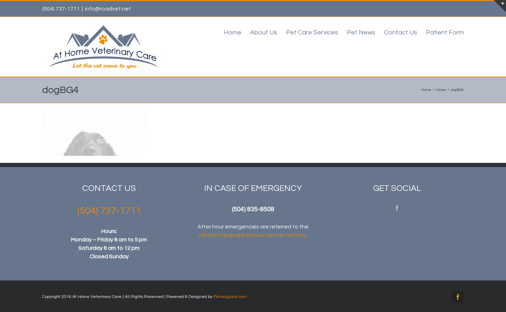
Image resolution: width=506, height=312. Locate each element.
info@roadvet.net (108, 9)
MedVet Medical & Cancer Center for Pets (252, 235)
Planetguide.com (230, 296)
